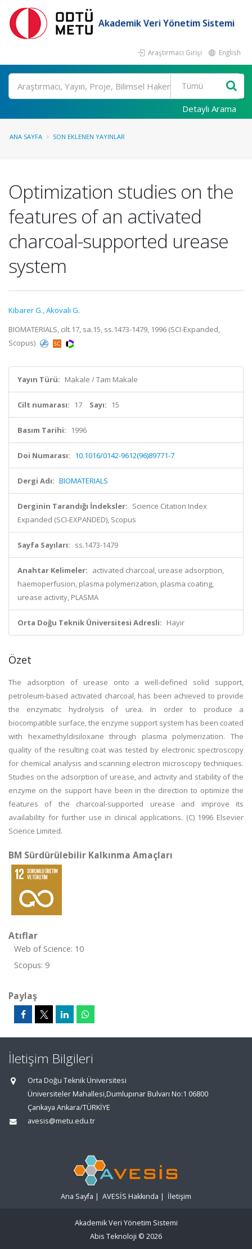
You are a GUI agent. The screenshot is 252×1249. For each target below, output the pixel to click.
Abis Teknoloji (113, 1236)
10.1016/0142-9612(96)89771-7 (124, 455)
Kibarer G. (25, 310)
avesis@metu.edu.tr (61, 1121)
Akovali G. (63, 310)
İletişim (179, 1196)
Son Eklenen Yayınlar (89, 136)
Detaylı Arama (209, 108)
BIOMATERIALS (83, 481)
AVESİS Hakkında (130, 1196)
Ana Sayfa (26, 136)
